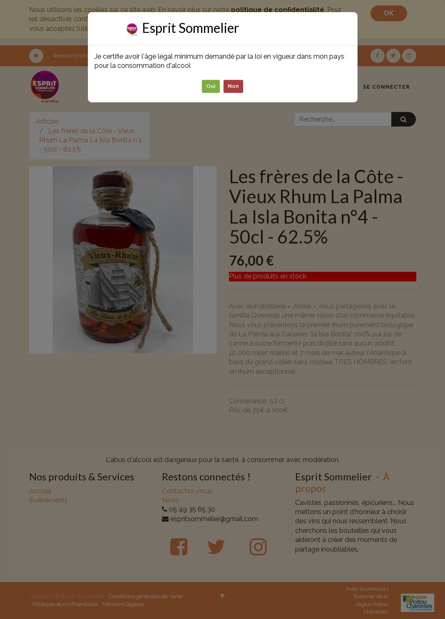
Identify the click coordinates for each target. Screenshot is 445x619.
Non (233, 86)
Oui (211, 86)
